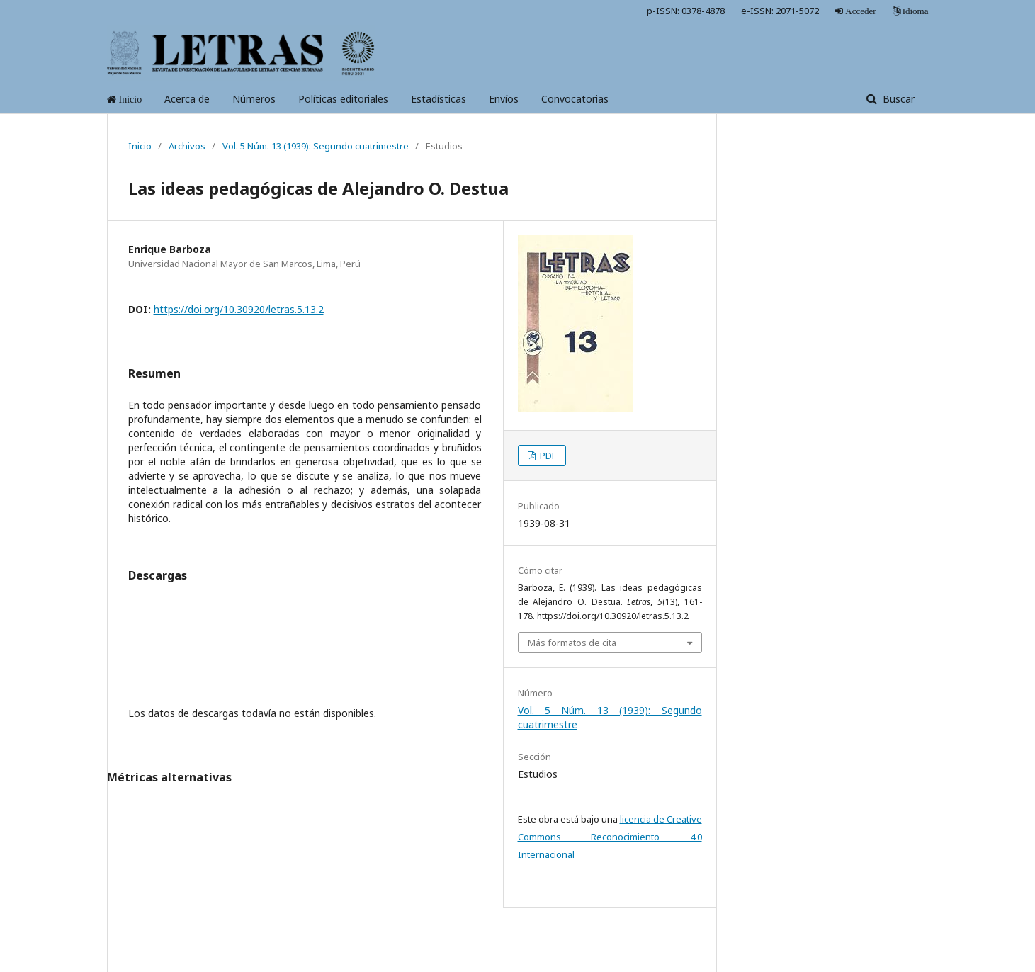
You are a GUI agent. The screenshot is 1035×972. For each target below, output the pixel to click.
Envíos (504, 99)
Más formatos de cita (572, 642)
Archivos (187, 146)
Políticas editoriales (343, 99)
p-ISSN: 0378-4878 (686, 10)
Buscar (897, 99)
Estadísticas (438, 99)
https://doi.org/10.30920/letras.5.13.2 (239, 309)
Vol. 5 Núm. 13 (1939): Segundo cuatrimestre (315, 146)
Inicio (140, 146)
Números (254, 99)
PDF (547, 455)
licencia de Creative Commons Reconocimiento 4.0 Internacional (610, 837)
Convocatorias (575, 99)
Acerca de (187, 99)
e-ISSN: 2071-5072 (780, 10)
